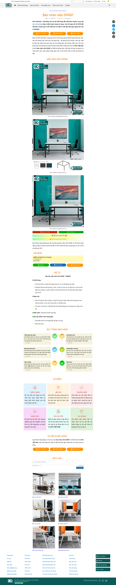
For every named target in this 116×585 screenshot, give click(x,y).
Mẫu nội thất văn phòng (48, 568)
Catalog (100, 560)
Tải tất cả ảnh (71, 232)
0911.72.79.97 (41, 33)
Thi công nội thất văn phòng (49, 574)
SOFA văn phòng (73, 574)
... (24, 342)
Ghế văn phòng (73, 571)
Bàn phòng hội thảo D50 (63, 550)
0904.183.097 (58, 33)
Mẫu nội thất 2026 (102, 565)
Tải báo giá (59, 265)
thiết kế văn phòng (51, 571)
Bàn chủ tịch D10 (36, 523)
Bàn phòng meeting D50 (38, 550)
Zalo (113, 29)
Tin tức (103, 1)
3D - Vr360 (100, 569)
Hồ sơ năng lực (101, 556)
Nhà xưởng (97, 1)
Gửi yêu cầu (75, 33)
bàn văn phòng (37, 24)
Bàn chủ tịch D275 (36, 497)
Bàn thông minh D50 (63, 497)
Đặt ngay (41, 265)
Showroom (89, 1)
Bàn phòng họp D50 (62, 523)
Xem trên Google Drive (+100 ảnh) (59, 239)
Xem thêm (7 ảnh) (44, 232)
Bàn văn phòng (73, 568)
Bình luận (52, 18)
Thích (46, 18)
